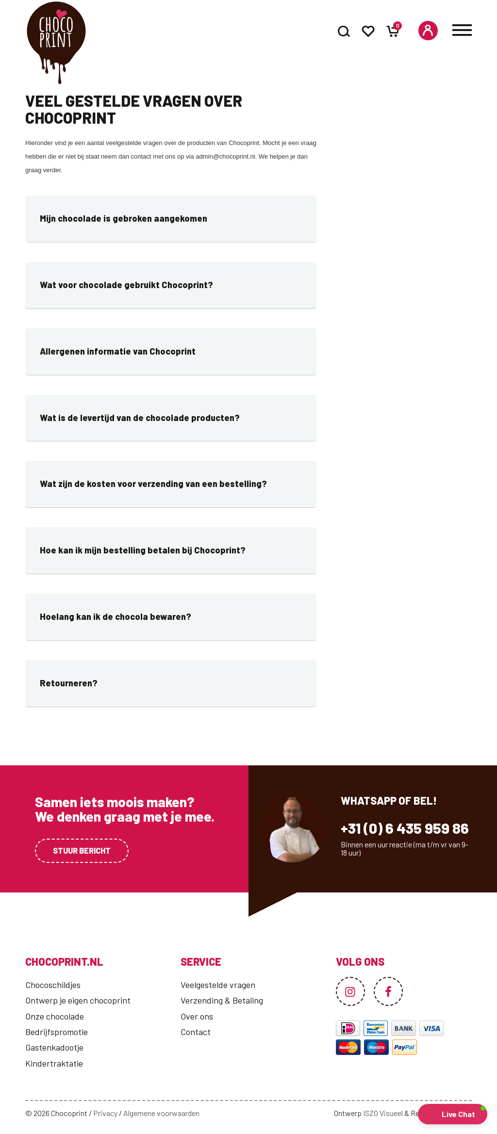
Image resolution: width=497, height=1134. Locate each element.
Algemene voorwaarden (161, 1113)
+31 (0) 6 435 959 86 (405, 828)
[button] (452, 1114)
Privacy (105, 1113)
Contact (196, 1031)
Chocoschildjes (53, 984)
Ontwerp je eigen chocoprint (78, 1000)
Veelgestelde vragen (218, 984)
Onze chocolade (54, 1016)
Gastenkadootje (54, 1047)
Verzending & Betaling (222, 1000)
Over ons (197, 1016)
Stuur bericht (82, 850)
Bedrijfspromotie (56, 1031)
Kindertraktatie (54, 1063)
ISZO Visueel (383, 1113)
